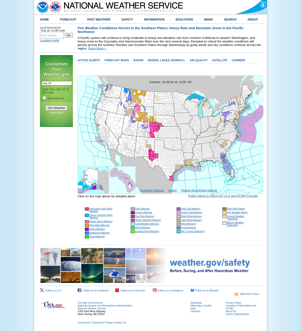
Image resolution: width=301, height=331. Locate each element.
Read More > (97, 48)
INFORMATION (154, 19)
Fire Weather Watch (237, 212)
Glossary (195, 311)
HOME (44, 19)
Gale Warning (142, 208)
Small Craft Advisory (191, 212)
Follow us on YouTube (130, 290)
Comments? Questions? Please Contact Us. (102, 322)
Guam (172, 190)
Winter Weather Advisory (148, 220)
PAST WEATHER (98, 19)
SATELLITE (219, 60)
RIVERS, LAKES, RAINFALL (166, 60)
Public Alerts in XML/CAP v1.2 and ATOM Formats (223, 196)
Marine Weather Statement (235, 224)
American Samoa (152, 190)
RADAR (138, 60)
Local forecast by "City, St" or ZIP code (52, 29)
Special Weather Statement (235, 217)
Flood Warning (97, 236)
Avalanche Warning (99, 233)
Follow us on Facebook (93, 290)
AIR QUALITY (199, 60)
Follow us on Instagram (168, 290)
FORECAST (68, 19)
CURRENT (239, 60)
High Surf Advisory (190, 208)
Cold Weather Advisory (147, 224)
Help (193, 308)
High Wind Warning (99, 225)
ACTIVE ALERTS (89, 60)
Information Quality (200, 305)
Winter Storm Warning (100, 221)
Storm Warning (97, 229)
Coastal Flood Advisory (147, 231)
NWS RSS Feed (247, 294)
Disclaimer (196, 302)
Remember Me (56, 98)
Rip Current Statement (193, 231)
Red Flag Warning (144, 216)
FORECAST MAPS (116, 60)
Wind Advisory (188, 224)
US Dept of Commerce (90, 302)
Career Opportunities (237, 314)
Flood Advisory (143, 227)
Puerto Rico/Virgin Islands (199, 190)
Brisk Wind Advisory (191, 216)
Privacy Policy (56, 113)
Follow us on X (51, 290)
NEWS (208, 19)
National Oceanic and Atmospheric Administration (105, 305)
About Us (231, 311)
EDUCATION (184, 19)
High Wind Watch (236, 208)
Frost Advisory (188, 227)
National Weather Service (92, 308)
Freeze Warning (143, 212)
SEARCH (230, 19)
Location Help (49, 40)
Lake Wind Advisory (191, 220)
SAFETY (127, 19)
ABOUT (252, 19)
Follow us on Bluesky (204, 290)
